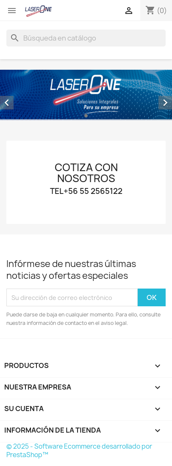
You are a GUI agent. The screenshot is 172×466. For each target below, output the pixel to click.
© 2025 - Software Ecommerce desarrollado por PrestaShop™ (79, 450)
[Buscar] (86, 38)
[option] (86, 95)
